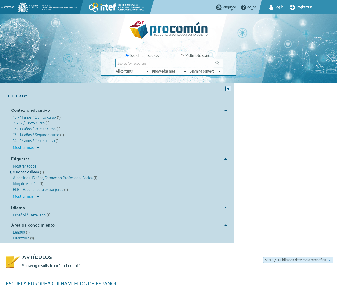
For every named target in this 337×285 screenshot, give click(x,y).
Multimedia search (196, 55)
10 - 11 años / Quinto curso (243, 186)
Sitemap (206, 279)
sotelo (260, 162)
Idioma (18, 212)
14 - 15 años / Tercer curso (315, 186)
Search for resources (142, 55)
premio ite (238, 167)
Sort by (270, 100)
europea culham (200, 162)
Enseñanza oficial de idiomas (224, 191)
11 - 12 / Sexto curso (279, 186)
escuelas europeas (207, 167)
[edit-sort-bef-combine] (304, 100)
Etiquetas (20, 160)
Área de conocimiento (33, 229)
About (78, 279)
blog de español (227, 162)
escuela (179, 162)
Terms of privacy (131, 279)
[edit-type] (132, 71)
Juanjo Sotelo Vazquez (143, 130)
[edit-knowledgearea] (169, 71)
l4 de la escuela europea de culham (293, 162)
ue (251, 167)
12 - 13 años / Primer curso (267, 191)
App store (140, 260)
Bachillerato (212, 186)
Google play (180, 260)
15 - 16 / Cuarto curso (185, 191)
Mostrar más (23, 148)
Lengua (212, 179)
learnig (185, 167)
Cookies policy (160, 279)
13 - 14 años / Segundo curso (310, 191)
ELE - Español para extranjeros (279, 167)
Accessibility (185, 279)
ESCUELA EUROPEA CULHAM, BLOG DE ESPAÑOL (146, 123)
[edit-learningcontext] (205, 71)
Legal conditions (101, 279)
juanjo (247, 162)
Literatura (230, 179)
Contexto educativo (30, 111)
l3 (225, 167)
